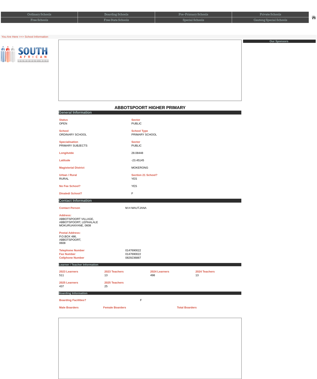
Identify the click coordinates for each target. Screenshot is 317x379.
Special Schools (193, 20)
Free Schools (39, 20)
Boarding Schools (116, 14)
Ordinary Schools (39, 14)
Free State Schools (116, 20)
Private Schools (270, 14)
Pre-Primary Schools (193, 14)
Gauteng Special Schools (270, 20)
